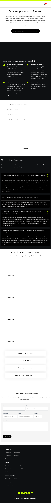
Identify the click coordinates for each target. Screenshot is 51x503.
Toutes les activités (20, 468)
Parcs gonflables (19, 465)
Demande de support (9, 485)
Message (5, 420)
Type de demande (31, 406)
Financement (17, 452)
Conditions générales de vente (11, 482)
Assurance (7, 458)
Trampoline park (8, 465)
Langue (36, 413)
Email (20, 413)
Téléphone (6, 413)
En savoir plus (9, 276)
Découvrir (25, 148)
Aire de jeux (7, 471)
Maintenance (8, 455)
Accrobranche (8, 468)
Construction (8, 452)
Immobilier (16, 455)
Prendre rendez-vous (18, 31)
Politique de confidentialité (11, 478)
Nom (4, 406)
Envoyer (7, 437)
